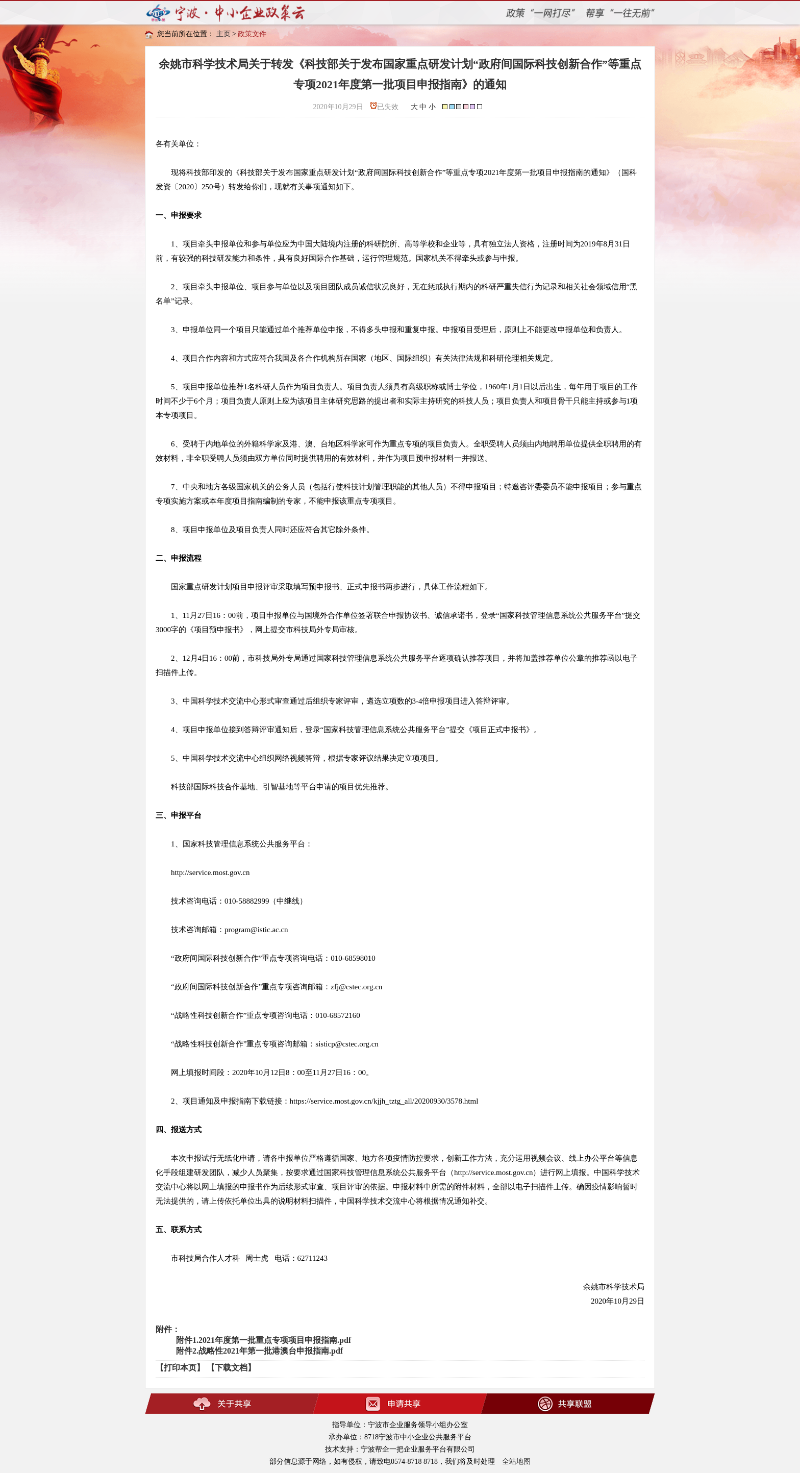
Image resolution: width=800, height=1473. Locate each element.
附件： (168, 1329)
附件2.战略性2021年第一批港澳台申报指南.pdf (259, 1350)
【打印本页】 (180, 1367)
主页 (223, 34)
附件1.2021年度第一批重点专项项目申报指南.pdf (263, 1340)
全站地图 (516, 1461)
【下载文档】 (231, 1367)
